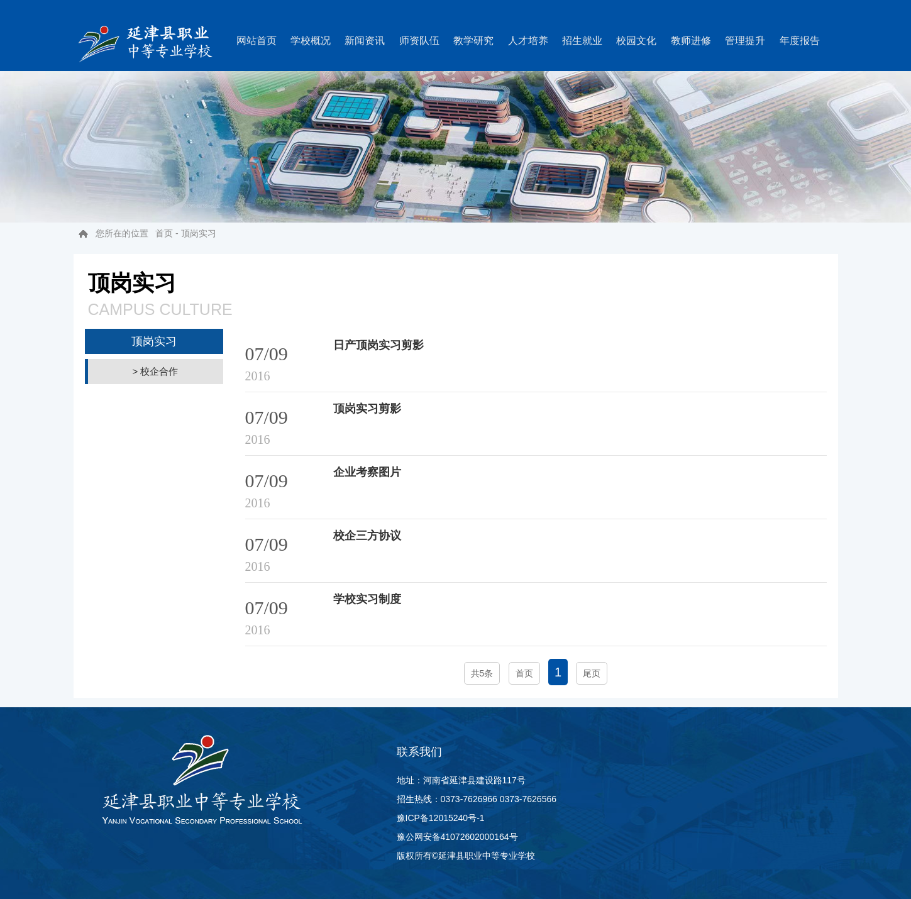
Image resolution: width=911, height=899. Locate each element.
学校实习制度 (367, 599)
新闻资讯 (365, 40)
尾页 (591, 673)
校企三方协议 (367, 535)
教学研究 (473, 40)
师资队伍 (419, 40)
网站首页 (256, 40)
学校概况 (310, 40)
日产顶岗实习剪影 (378, 345)
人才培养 (528, 40)
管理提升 (745, 40)
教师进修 (691, 40)
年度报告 (800, 40)
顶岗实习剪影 (367, 408)
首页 (164, 233)
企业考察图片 (367, 472)
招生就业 (582, 40)
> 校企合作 (156, 371)
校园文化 (636, 40)
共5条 (482, 673)
